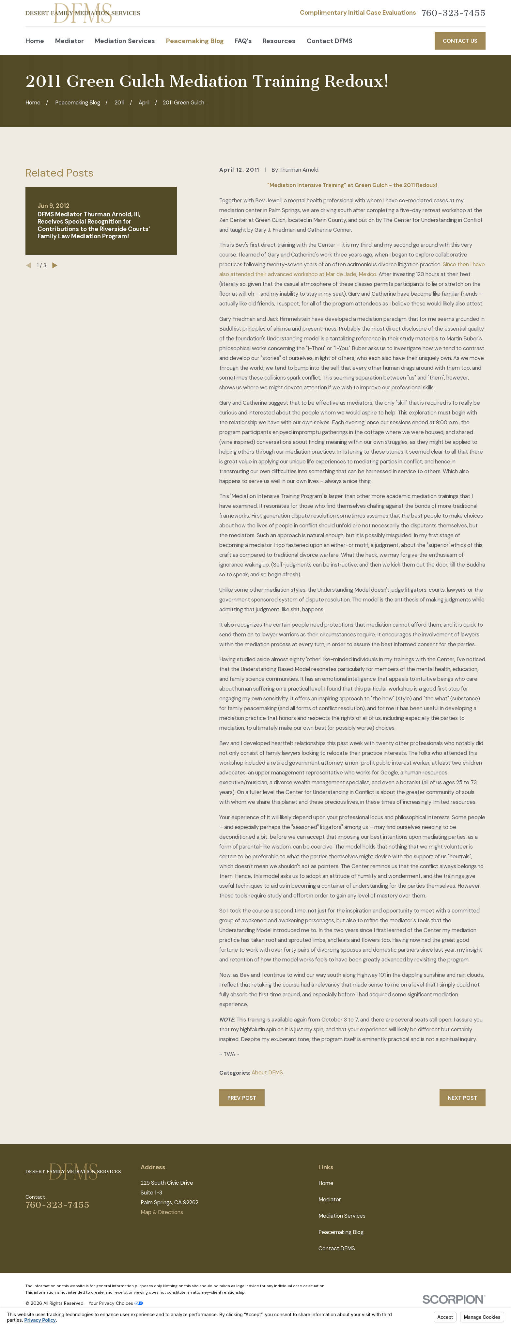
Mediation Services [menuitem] (125, 41)
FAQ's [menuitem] (243, 41)
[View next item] (55, 265)
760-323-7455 (454, 13)
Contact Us (460, 40)
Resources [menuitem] (279, 41)
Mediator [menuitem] (69, 41)
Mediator (329, 1199)
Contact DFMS (336, 1248)
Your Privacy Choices (115, 1303)
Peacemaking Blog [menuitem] (195, 41)
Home (325, 1183)
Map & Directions (162, 1212)
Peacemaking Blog (341, 1232)
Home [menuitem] (34, 41)
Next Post (462, 1097)
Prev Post (241, 1097)
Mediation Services (341, 1215)
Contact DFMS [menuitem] (329, 41)
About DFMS (267, 1072)
